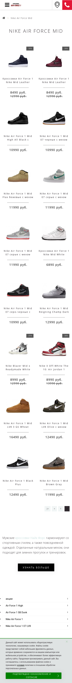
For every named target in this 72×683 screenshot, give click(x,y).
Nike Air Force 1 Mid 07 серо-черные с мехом (18, 312)
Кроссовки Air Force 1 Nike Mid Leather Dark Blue (18, 82)
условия (20, 665)
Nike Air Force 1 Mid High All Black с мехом (18, 140)
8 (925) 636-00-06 (67, 5)
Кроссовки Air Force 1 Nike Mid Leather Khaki (54, 82)
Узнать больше (36, 567)
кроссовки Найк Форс (30, 538)
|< (47, 508)
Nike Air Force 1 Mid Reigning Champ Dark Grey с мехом (54, 312)
